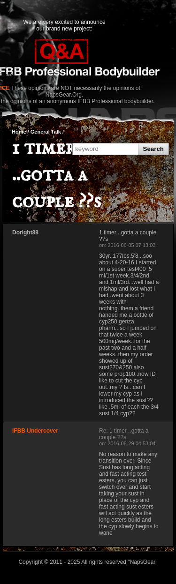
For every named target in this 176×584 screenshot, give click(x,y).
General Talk (46, 132)
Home (19, 132)
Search (153, 148)
